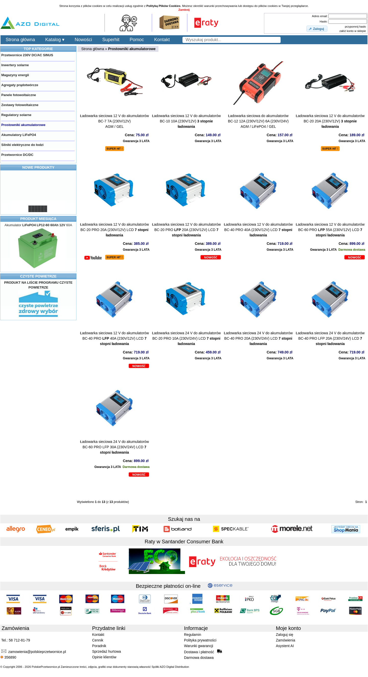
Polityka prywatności (200, 640)
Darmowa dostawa (199, 658)
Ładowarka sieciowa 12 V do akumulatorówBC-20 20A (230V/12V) (330, 121)
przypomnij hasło (355, 26)
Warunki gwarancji (198, 646)
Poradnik (99, 646)
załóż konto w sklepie (352, 30)
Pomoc (137, 39)
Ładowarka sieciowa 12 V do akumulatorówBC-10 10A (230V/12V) (186, 121)
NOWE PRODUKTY (38, 167)
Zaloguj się (284, 635)
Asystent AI (285, 646)
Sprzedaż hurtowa (106, 651)
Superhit (110, 39)
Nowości (83, 39)
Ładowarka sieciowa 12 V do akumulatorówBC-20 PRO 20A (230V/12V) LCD (114, 229)
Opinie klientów (104, 657)
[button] (316, 29)
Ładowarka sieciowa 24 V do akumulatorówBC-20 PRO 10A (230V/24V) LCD (186, 338)
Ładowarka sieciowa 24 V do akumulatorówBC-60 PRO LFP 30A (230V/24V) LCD (114, 447)
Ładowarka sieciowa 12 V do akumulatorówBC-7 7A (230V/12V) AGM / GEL (114, 121)
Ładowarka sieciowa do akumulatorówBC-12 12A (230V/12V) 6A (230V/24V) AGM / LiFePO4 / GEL (258, 121)
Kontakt (162, 39)
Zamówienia (285, 640)
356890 (8, 657)
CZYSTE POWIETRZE (38, 276)
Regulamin (192, 635)
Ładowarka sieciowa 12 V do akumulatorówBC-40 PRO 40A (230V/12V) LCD (258, 229)
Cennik (97, 640)
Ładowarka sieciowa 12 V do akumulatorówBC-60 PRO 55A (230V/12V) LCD (330, 229)
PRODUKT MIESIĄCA (38, 219)
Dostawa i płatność (203, 651)
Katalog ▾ (54, 39)
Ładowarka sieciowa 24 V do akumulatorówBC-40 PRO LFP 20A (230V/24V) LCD (330, 338)
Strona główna (20, 39)
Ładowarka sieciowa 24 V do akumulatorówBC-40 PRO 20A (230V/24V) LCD (258, 338)
